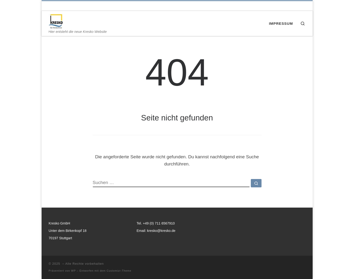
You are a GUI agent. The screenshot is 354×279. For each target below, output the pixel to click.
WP (73, 270)
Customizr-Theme (119, 270)
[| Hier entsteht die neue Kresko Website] (56, 20)
